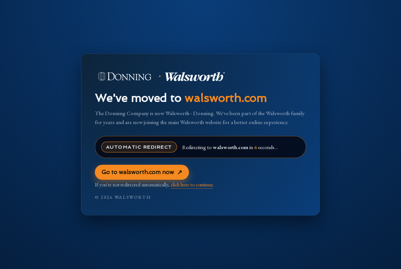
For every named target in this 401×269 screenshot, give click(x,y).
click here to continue (192, 184)
